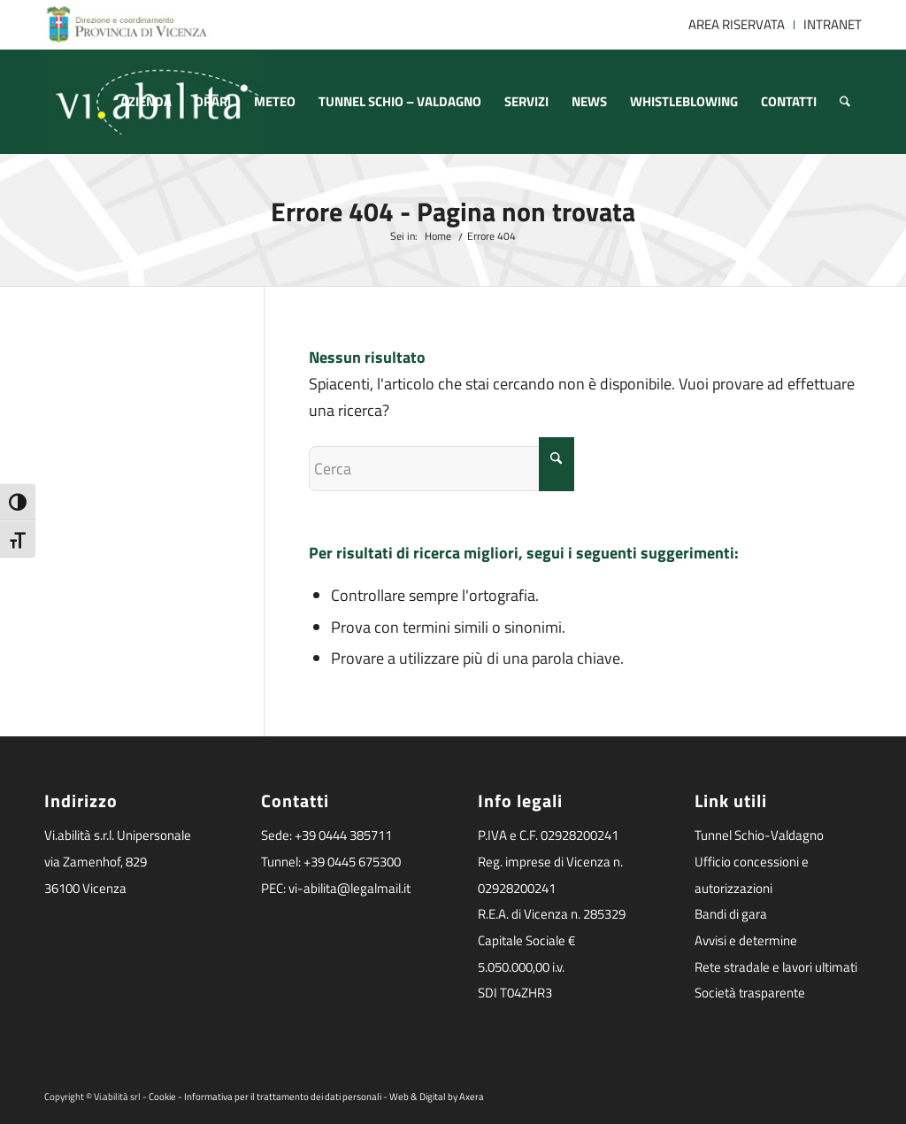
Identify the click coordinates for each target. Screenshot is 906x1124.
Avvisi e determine (746, 940)
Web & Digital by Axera (436, 1096)
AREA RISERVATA (736, 24)
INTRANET (832, 24)
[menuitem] (737, 24)
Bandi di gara (731, 914)
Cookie (162, 1096)
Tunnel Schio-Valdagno (759, 835)
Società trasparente (750, 992)
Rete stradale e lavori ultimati (776, 967)
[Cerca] (845, 101)
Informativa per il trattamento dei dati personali (282, 1096)
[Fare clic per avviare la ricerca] (556, 464)
